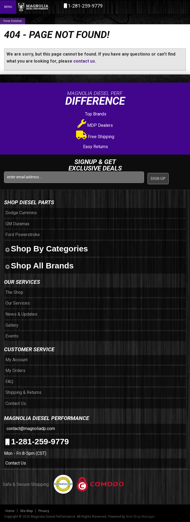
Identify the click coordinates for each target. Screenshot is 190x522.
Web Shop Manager (140, 516)
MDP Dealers (95, 125)
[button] (162, 6)
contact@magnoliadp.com (30, 428)
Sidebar (16, 21)
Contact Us (15, 463)
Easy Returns (95, 146)
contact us (84, 61)
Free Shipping (95, 136)
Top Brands (95, 114)
